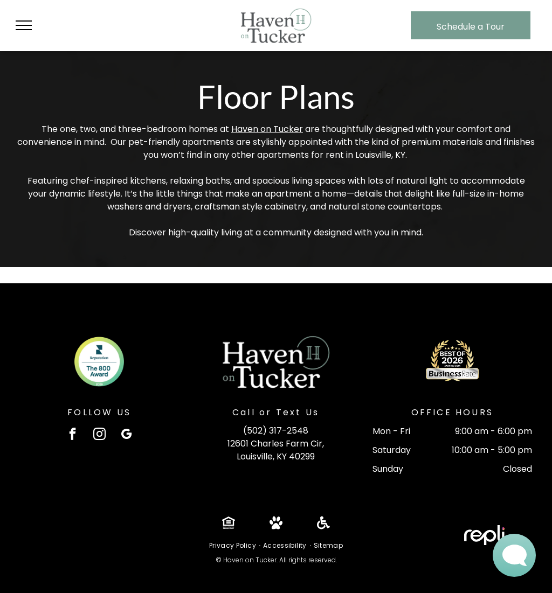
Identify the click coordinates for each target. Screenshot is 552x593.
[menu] (24, 25)
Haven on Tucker (267, 129)
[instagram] (99, 435)
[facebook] (72, 435)
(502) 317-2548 (275, 430)
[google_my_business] (126, 435)
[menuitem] (233, 545)
